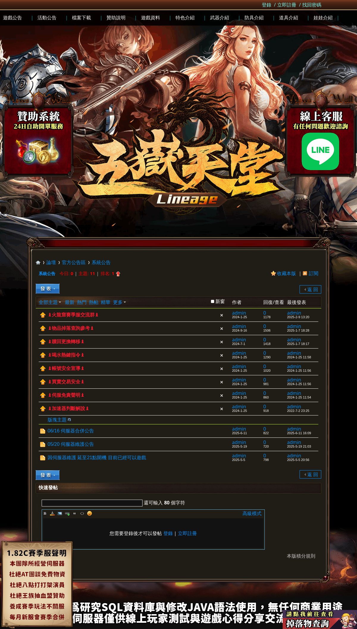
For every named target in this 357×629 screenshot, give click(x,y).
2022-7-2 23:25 (298, 410)
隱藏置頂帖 (221, 315)
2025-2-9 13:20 (298, 317)
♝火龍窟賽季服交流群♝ (73, 314)
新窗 (220, 301)
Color (52, 513)
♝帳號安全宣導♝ (66, 368)
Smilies (90, 513)
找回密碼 (311, 4)
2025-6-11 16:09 (299, 433)
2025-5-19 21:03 (299, 446)
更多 (118, 302)
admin (239, 313)
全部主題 (48, 302)
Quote (75, 513)
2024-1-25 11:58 (299, 357)
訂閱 (313, 273)
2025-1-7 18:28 (298, 330)
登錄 (266, 4)
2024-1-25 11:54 (299, 397)
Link (67, 513)
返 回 (312, 289)
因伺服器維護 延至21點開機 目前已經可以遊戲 (97, 457)
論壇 (51, 262)
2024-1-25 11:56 (299, 370)
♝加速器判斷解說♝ (68, 408)
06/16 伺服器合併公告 (71, 430)
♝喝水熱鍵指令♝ (66, 354)
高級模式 (252, 513)
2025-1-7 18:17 (298, 344)
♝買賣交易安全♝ (66, 381)
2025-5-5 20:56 (298, 460)
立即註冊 (286, 4)
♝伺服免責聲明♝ (66, 395)
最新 (69, 302)
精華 (105, 302)
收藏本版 (287, 273)
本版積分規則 (301, 556)
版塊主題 (57, 419)
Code (82, 513)
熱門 (82, 302)
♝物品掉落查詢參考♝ (71, 328)
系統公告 (101, 262)
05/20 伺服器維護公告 (71, 444)
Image (60, 513)
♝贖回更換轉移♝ (66, 341)
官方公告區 (74, 262)
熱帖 (93, 302)
